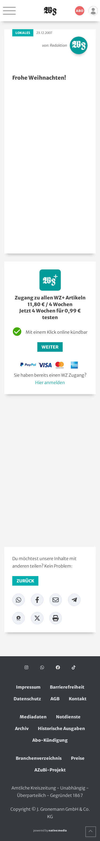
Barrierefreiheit (67, 687)
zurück (25, 580)
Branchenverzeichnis (39, 758)
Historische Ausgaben (61, 728)
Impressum (28, 687)
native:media (58, 830)
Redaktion (58, 45)
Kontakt (77, 698)
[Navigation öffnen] (9, 10)
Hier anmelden (50, 382)
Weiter (50, 347)
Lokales (22, 33)
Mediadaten (33, 716)
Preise (78, 758)
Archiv (22, 728)
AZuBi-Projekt (50, 770)
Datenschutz (27, 698)
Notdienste (68, 716)
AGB (54, 698)
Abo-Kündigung (50, 740)
